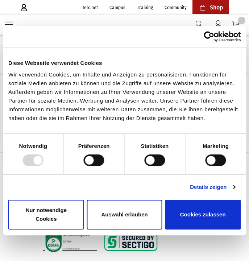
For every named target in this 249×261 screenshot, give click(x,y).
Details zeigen (208, 187)
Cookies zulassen (203, 214)
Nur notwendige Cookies (46, 214)
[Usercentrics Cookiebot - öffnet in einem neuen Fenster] (209, 36)
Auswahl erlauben (124, 214)
